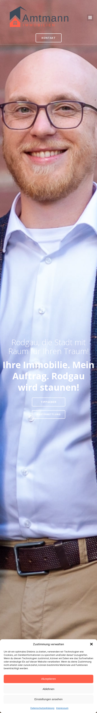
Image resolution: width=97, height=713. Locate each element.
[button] (91, 644)
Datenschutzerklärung (42, 708)
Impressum (62, 708)
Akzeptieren (48, 678)
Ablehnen (48, 689)
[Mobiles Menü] (90, 17)
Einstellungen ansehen (48, 699)
